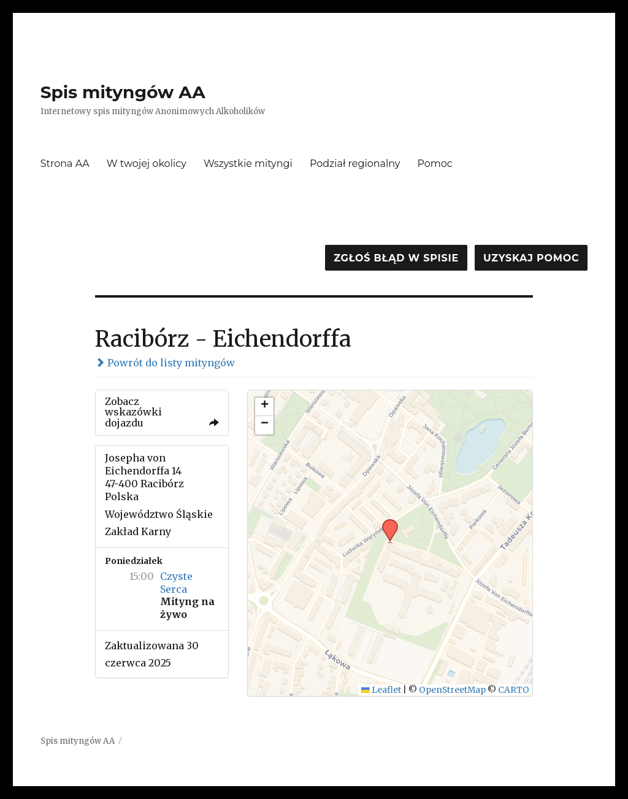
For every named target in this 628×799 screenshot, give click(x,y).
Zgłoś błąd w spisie (396, 258)
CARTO (513, 690)
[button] (385, 523)
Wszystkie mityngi (248, 163)
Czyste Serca (176, 582)
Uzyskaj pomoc (531, 258)
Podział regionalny (355, 163)
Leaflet (381, 690)
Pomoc (435, 163)
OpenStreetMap (452, 690)
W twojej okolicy (146, 163)
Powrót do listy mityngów (165, 363)
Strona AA (65, 163)
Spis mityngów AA (122, 92)
